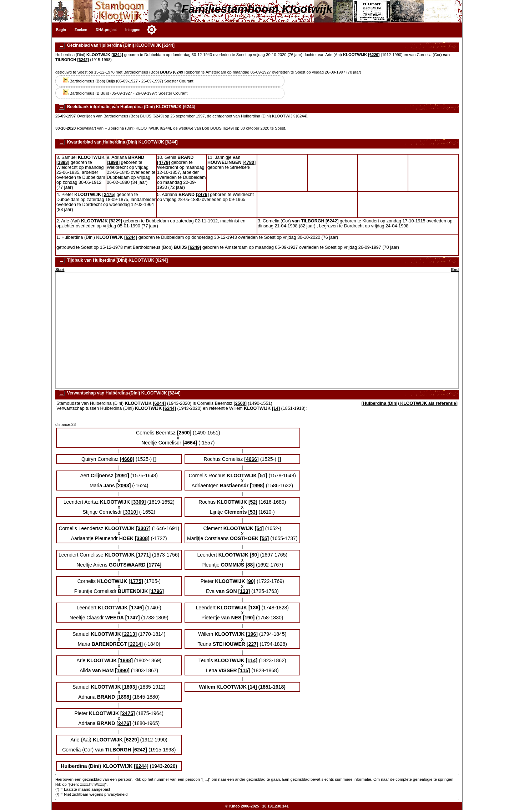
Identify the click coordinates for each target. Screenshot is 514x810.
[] (154, 459)
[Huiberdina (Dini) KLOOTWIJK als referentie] (410, 403)
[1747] (132, 617)
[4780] (249, 162)
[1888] (125, 660)
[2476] (202, 194)
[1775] (135, 581)
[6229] (373, 54)
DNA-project (106, 30)
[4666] (251, 459)
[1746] (136, 607)
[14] (276, 408)
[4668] (127, 459)
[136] (254, 607)
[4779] (163, 162)
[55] (264, 538)
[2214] (135, 644)
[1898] (113, 162)
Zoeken (81, 30)
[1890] (122, 670)
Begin (61, 30)
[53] (252, 512)
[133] (244, 591)
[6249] (179, 72)
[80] (254, 555)
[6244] (117, 54)
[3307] (143, 528)
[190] (249, 617)
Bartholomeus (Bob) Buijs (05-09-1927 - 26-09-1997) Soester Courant (128, 81)
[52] (252, 502)
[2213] (129, 634)
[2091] (122, 475)
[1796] (156, 591)
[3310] (130, 512)
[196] (252, 634)
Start (60, 269)
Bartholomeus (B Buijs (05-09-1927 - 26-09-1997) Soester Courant (125, 93)
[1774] (154, 565)
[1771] (143, 555)
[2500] (240, 403)
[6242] (83, 59)
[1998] (257, 485)
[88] (250, 565)
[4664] (190, 443)
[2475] (108, 194)
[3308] (142, 538)
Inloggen (132, 30)
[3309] (138, 502)
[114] (252, 660)
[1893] (62, 162)
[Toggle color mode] (152, 29)
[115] (244, 670)
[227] (252, 644)
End (455, 269)
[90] (250, 581)
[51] (262, 475)
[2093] (123, 485)
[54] (259, 528)
